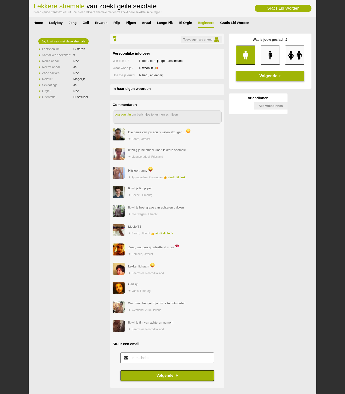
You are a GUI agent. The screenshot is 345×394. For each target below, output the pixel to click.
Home (38, 23)
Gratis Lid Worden (283, 8)
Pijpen (131, 23)
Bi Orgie (185, 23)
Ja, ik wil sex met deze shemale (64, 41)
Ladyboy (56, 23)
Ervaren (101, 23)
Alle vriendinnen (271, 106)
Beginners (206, 23)
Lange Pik (165, 23)
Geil (86, 23)
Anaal (146, 23)
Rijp (117, 23)
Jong (72, 23)
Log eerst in (123, 114)
